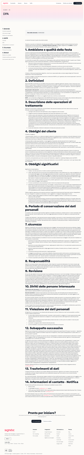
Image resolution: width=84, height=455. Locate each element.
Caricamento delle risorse (8, 59)
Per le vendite (35, 435)
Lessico (69, 433)
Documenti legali (60, 441)
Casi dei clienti (71, 439)
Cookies (4, 40)
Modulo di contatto (6, 55)
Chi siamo (58, 431)
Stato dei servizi (39, 453)
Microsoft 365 (47, 433)
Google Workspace (48, 431)
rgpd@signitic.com (29, 365)
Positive (58, 433)
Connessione (58, 3)
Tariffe (31, 3)
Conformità (59, 439)
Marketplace (47, 435)
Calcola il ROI (71, 435)
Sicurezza (58, 437)
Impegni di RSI (59, 443)
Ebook (69, 445)
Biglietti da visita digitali (49, 437)
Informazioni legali (6, 33)
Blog (69, 431)
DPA (3, 42)
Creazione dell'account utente (9, 57)
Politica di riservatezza (7, 35)
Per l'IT (34, 431)
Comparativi (70, 441)
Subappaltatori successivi (8, 44)
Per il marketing (36, 433)
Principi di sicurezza (6, 50)
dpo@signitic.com (50, 391)
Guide (69, 437)
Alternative (70, 443)
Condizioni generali (6, 31)
